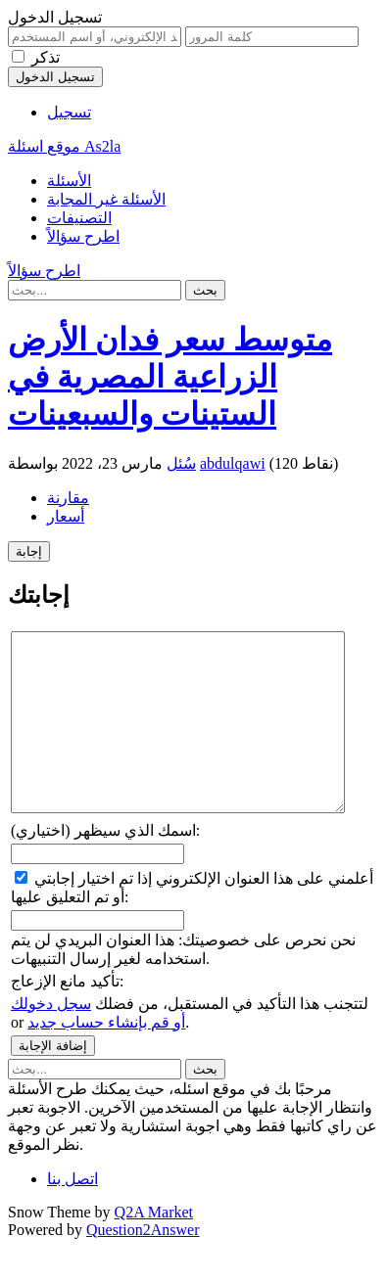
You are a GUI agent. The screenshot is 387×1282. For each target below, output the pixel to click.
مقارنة (68, 497)
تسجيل (69, 112)
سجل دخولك (51, 1038)
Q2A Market (154, 1247)
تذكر (45, 57)
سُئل (181, 463)
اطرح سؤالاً (83, 236)
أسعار (65, 516)
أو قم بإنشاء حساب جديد (106, 1057)
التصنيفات (79, 217)
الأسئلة (69, 180)
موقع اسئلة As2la (64, 146)
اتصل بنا (72, 1214)
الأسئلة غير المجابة (106, 199)
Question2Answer (143, 1265)
